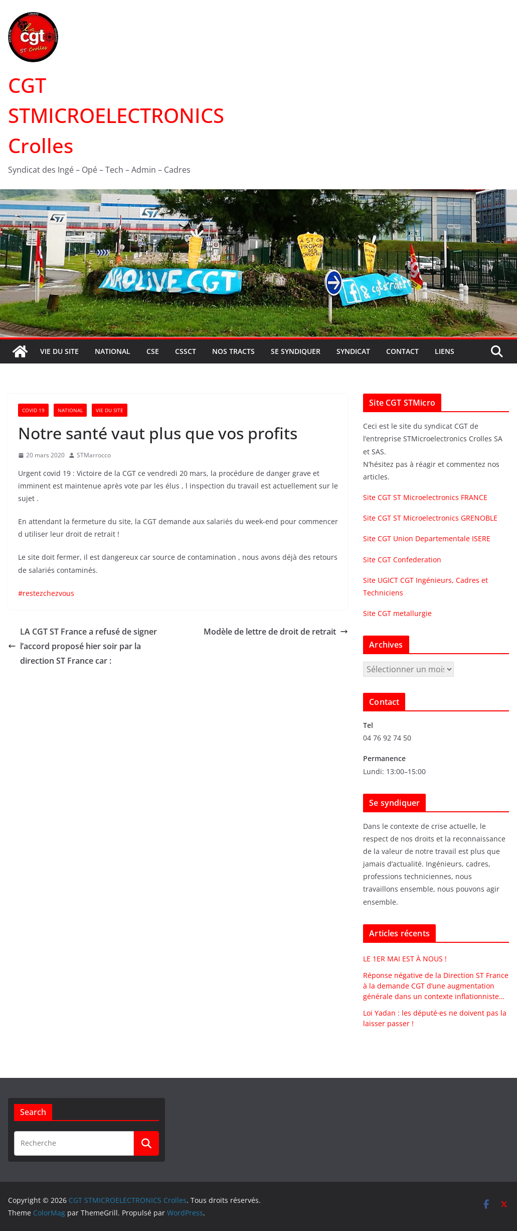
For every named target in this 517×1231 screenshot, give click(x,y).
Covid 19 (33, 410)
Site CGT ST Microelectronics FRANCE (425, 497)
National (112, 351)
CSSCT (185, 351)
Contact (402, 351)
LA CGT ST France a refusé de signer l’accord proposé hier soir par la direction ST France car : (82, 646)
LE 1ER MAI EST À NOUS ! (405, 958)
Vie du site (59, 351)
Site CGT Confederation (402, 559)
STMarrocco (94, 455)
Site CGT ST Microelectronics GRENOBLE (430, 518)
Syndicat (353, 351)
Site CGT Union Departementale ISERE (426, 538)
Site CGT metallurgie (397, 613)
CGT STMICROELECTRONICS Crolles (116, 115)
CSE (152, 351)
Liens (444, 351)
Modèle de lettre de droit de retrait (276, 631)
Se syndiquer (295, 351)
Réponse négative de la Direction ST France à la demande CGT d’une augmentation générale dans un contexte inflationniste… (435, 985)
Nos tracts (233, 351)
